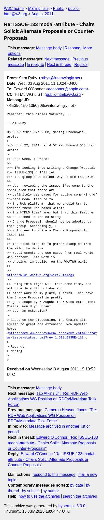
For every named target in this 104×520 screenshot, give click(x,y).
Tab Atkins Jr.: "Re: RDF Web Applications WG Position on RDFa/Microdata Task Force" (52, 399)
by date (76, 485)
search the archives (80, 496)
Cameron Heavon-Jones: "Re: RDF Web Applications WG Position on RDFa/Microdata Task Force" (52, 415)
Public (58, 8)
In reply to (35, 64)
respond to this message (53, 474)
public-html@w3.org (63, 94)
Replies (80, 64)
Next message (57, 59)
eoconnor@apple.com (67, 89)
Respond (72, 48)
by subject (31, 491)
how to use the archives (39, 496)
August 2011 (42, 14)
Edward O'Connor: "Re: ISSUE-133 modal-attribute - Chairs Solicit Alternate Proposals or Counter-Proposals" (53, 442)
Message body (49, 48)
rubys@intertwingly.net (60, 78)
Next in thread (59, 64)
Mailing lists (38, 8)
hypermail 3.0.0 (71, 506)
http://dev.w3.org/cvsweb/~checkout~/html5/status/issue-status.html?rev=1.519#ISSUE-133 (52, 335)
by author (51, 491)
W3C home (14, 8)
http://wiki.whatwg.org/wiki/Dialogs (40, 275)
